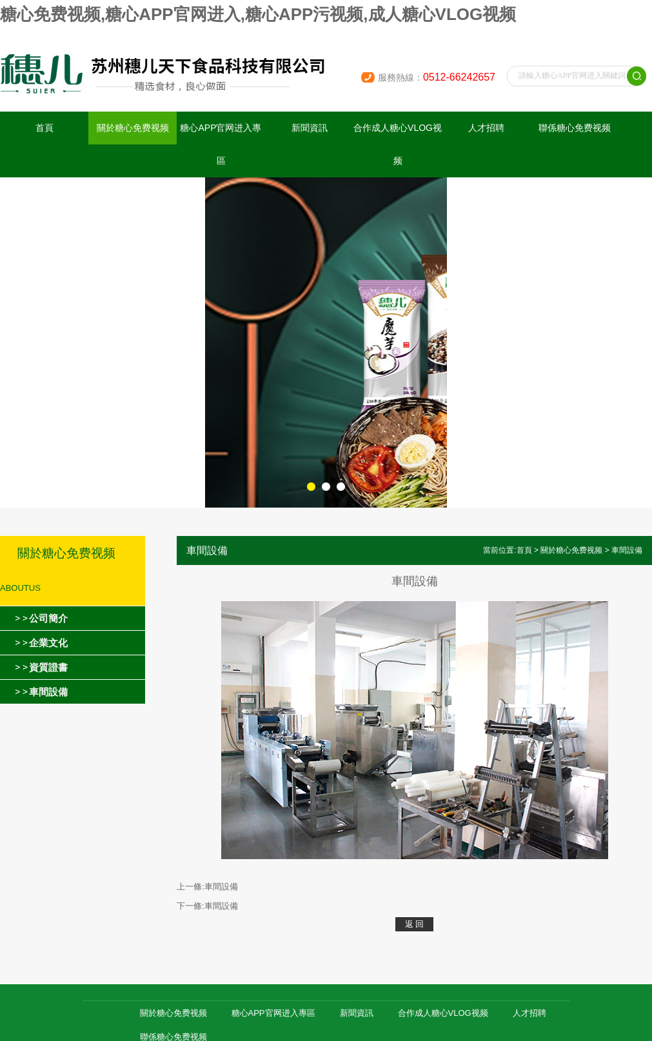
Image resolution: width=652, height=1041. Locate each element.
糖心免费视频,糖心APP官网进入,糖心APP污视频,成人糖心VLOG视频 (258, 14)
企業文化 (48, 642)
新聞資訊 (309, 128)
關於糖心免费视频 (133, 128)
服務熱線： (436, 77)
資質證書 (48, 667)
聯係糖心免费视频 (574, 128)
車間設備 (48, 691)
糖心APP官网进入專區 (220, 144)
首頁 (44, 128)
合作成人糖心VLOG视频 (397, 144)
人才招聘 (486, 128)
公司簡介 (48, 618)
